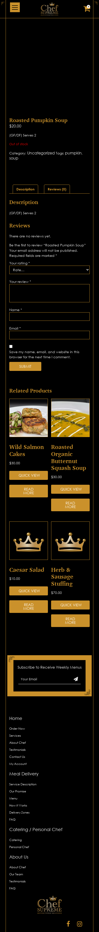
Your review (20, 262)
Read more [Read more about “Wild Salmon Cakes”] (28, 471)
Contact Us (17, 737)
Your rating (19, 243)
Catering (15, 820)
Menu (13, 778)
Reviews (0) (57, 169)
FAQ (12, 799)
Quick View (29, 455)
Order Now (17, 709)
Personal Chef (19, 827)
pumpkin (73, 133)
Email (15, 308)
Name (15, 290)
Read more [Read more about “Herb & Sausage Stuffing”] (70, 601)
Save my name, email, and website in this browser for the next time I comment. (44, 334)
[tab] (25, 169)
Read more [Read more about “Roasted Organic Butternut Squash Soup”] (70, 485)
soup (13, 138)
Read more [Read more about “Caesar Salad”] (28, 587)
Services (15, 716)
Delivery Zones (19, 792)
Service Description (22, 764)
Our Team (16, 854)
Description (25, 169)
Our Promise (17, 771)
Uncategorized (41, 133)
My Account (18, 744)
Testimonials (17, 730)
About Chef (17, 723)
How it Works (18, 785)
